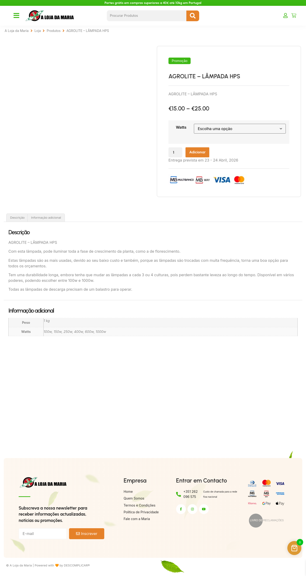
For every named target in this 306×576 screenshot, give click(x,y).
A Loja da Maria (17, 31)
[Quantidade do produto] (191, 153)
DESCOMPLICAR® (77, 566)
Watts (195, 127)
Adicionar (215, 152)
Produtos (53, 31)
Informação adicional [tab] (46, 218)
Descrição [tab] (17, 218)
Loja (38, 31)
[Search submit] (192, 15)
